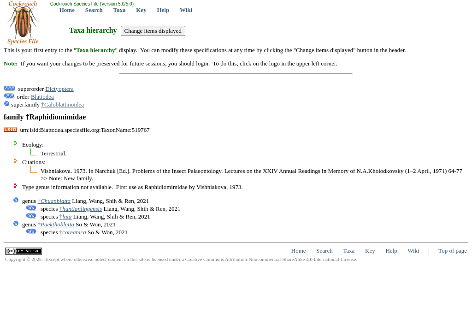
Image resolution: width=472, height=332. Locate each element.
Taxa (119, 9)
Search (94, 9)
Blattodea (42, 96)
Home (67, 9)
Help (163, 9)
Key (141, 9)
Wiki (186, 9)
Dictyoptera (59, 88)
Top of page (452, 250)
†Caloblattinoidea (62, 104)
